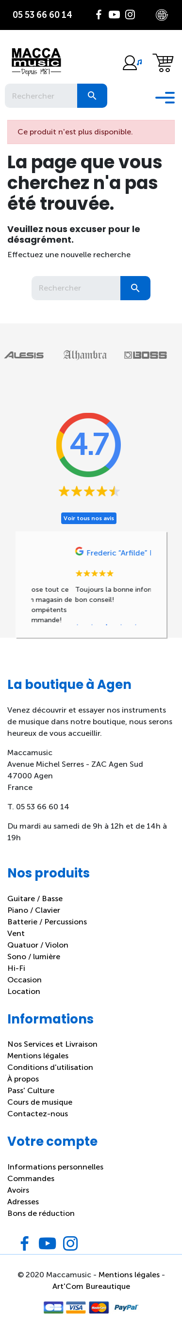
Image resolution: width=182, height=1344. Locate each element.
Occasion (24, 989)
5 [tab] (136, 636)
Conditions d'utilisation (50, 1077)
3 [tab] (107, 636)
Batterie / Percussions (47, 931)
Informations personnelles (55, 1177)
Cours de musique (39, 1112)
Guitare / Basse (35, 908)
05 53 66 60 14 (42, 15)
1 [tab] (78, 636)
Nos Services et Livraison (52, 1054)
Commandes (30, 1188)
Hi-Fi (16, 978)
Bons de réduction (41, 1223)
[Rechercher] (41, 96)
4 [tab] (121, 636)
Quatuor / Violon (37, 955)
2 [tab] (92, 636)
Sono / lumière (33, 966)
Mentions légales (37, 1066)
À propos (23, 1089)
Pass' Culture (30, 1101)
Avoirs (18, 1200)
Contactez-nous (37, 1124)
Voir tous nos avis (89, 518)
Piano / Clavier (33, 920)
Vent (16, 943)
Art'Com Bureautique (91, 1296)
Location (23, 1001)
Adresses (23, 1211)
